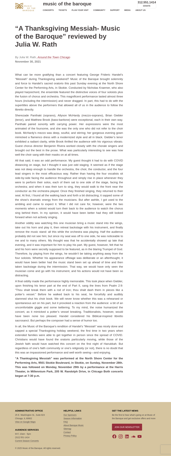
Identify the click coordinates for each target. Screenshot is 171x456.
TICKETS (62, 10)
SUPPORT (115, 10)
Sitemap (67, 429)
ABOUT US (140, 10)
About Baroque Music (74, 425)
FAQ (66, 422)
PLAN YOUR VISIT (80, 10)
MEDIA (127, 10)
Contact (67, 432)
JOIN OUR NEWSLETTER (126, 427)
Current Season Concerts (27, 441)
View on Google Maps (25, 422)
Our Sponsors (70, 415)
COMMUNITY (99, 10)
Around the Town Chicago (53, 57)
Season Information (73, 418)
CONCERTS (48, 10)
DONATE (146, 6)
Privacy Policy (70, 436)
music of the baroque (67, 3)
